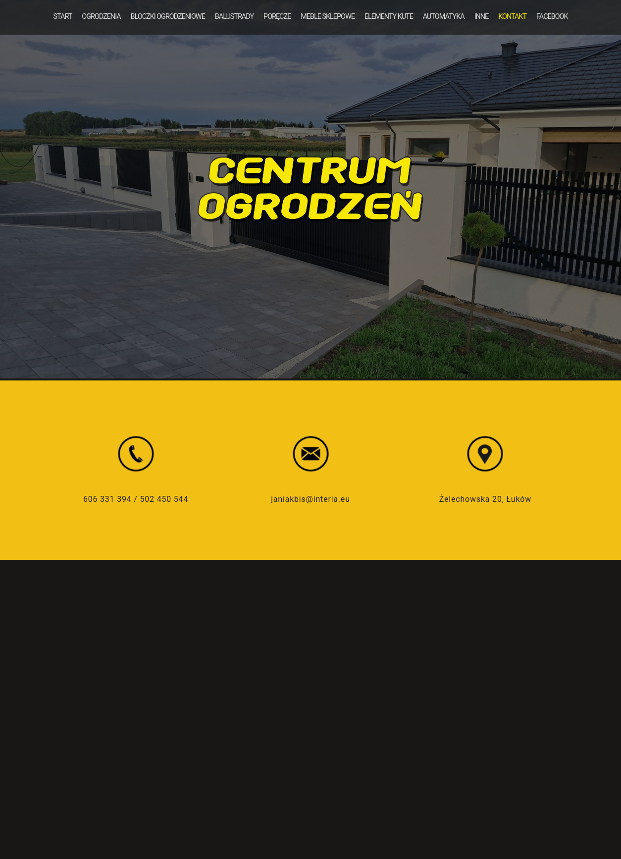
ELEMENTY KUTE (388, 16)
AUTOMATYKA (444, 16)
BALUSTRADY (234, 16)
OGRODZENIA (101, 16)
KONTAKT (512, 16)
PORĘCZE (277, 16)
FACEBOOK (552, 16)
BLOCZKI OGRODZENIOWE (168, 16)
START (62, 16)
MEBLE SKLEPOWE (328, 16)
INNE (481, 16)
